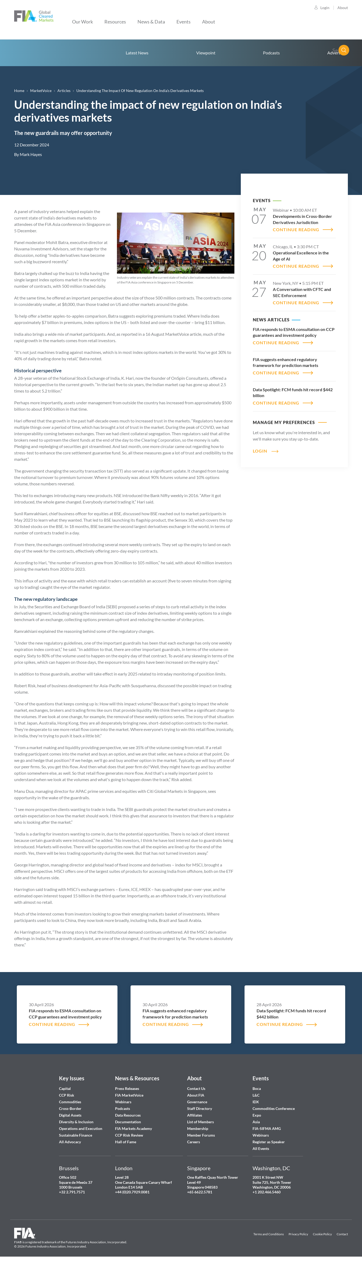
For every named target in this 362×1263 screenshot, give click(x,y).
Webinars (123, 1102)
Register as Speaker (269, 1142)
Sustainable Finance (75, 1135)
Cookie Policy (322, 1234)
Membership (197, 1128)
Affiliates (194, 1115)
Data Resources (128, 1115)
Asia (256, 1122)
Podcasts (271, 52)
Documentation (128, 1122)
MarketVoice (41, 90)
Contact (342, 1234)
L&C (256, 1095)
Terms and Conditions (268, 1234)
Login (324, 7)
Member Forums (201, 1135)
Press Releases (127, 1088)
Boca (257, 1088)
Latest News (137, 52)
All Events (261, 1148)
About (342, 7)
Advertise (336, 52)
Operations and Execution (80, 1128)
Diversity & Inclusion (76, 1122)
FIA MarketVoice (129, 1095)
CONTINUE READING (296, 229)
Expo (257, 1115)
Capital (65, 1088)
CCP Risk (66, 1095)
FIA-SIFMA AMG (267, 1128)
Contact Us (196, 1088)
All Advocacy (70, 1142)
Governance (197, 1102)
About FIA (195, 1095)
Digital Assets (70, 1115)
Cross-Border (70, 1108)
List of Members (200, 1122)
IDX (256, 1102)
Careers (193, 1142)
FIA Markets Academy (133, 1128)
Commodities (70, 1102)
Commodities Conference (274, 1108)
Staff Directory (199, 1108)
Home (41, 53)
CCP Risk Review (129, 1135)
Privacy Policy (298, 1234)
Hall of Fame (125, 1142)
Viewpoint (205, 52)
